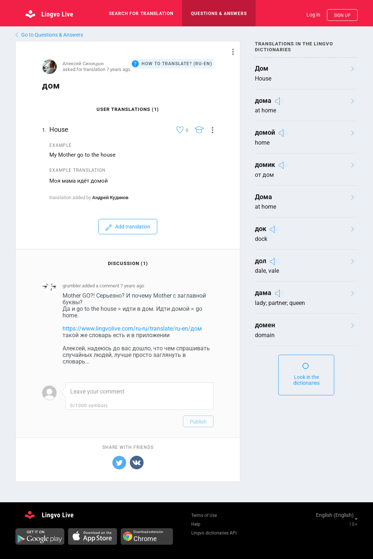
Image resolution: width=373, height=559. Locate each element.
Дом (261, 68)
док (260, 228)
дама (263, 293)
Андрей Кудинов (110, 197)
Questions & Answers (219, 13)
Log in (313, 15)
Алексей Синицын (83, 63)
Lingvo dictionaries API (214, 533)
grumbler (72, 285)
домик (265, 164)
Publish (198, 422)
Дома (263, 197)
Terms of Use (204, 515)
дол (260, 261)
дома (263, 100)
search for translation (141, 13)
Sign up (342, 15)
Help (195, 524)
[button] (230, 51)
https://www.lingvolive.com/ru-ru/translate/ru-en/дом (132, 328)
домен (265, 325)
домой (265, 132)
